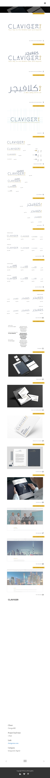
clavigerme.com (13, 743)
